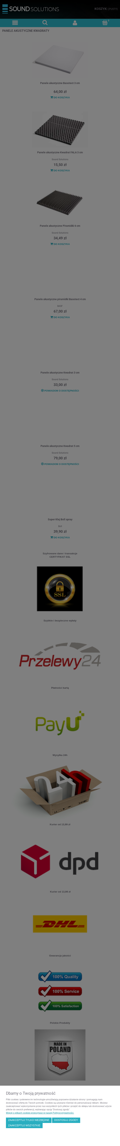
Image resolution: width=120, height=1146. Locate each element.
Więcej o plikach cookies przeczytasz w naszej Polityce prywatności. (40, 1113)
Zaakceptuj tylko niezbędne (28, 1120)
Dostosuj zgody (66, 1120)
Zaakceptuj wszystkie (24, 1125)
